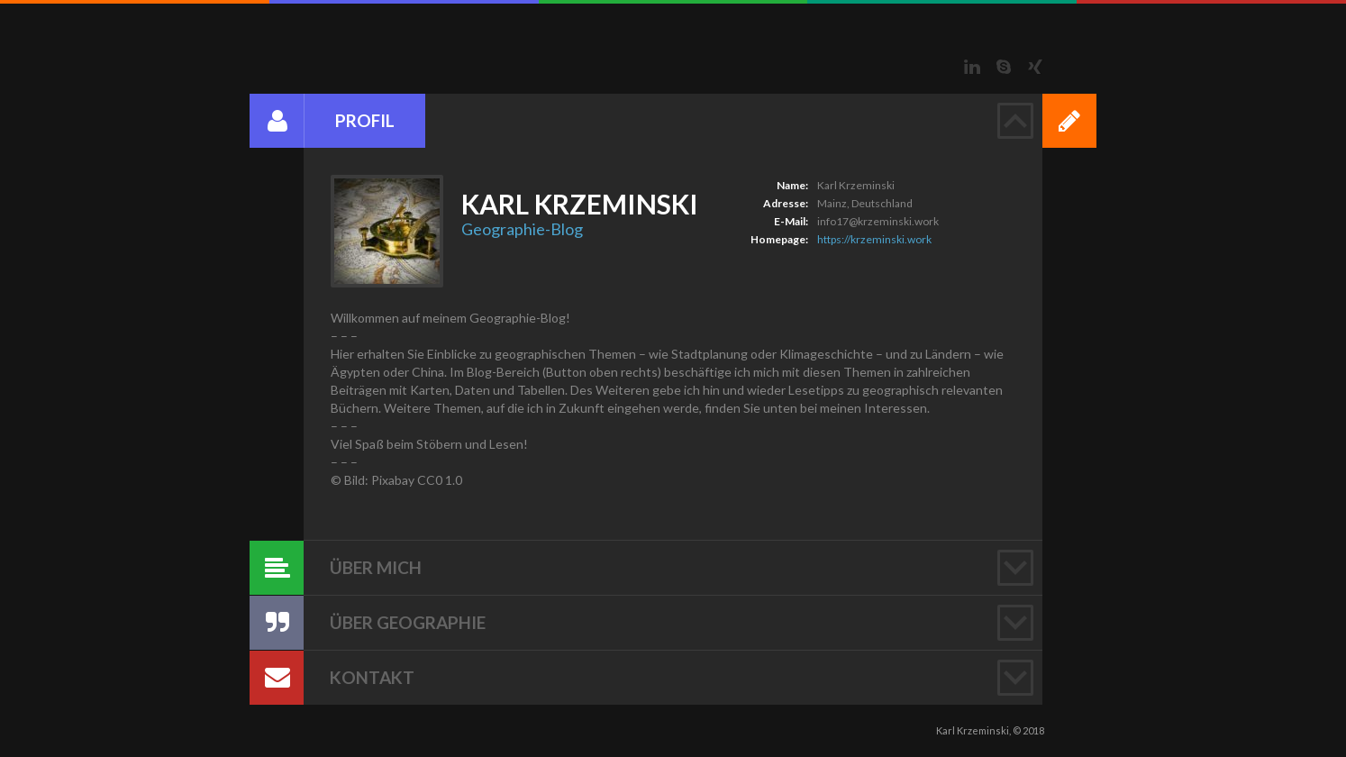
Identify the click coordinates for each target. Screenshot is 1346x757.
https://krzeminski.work (874, 239)
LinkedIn (972, 67)
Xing (1035, 67)
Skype (1004, 67)
